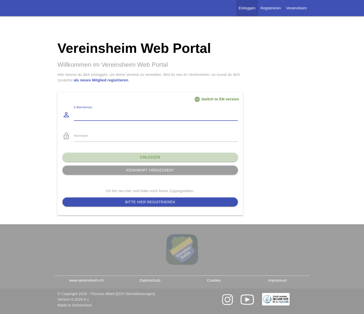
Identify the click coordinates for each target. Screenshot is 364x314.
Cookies (214, 280)
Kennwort (81, 136)
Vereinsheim (296, 8)
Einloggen (247, 8)
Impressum (277, 280)
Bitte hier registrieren (150, 202)
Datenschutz (150, 280)
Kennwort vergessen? (150, 170)
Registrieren (271, 8)
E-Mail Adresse (83, 107)
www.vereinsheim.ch (86, 280)
